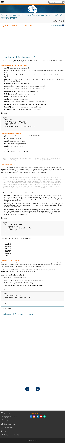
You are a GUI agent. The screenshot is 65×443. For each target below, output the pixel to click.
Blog (5, 431)
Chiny (28, 440)
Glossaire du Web (9, 424)
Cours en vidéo (8, 428)
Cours (6, 420)
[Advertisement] (32, 41)
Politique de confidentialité (12, 435)
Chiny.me (7, 413)
